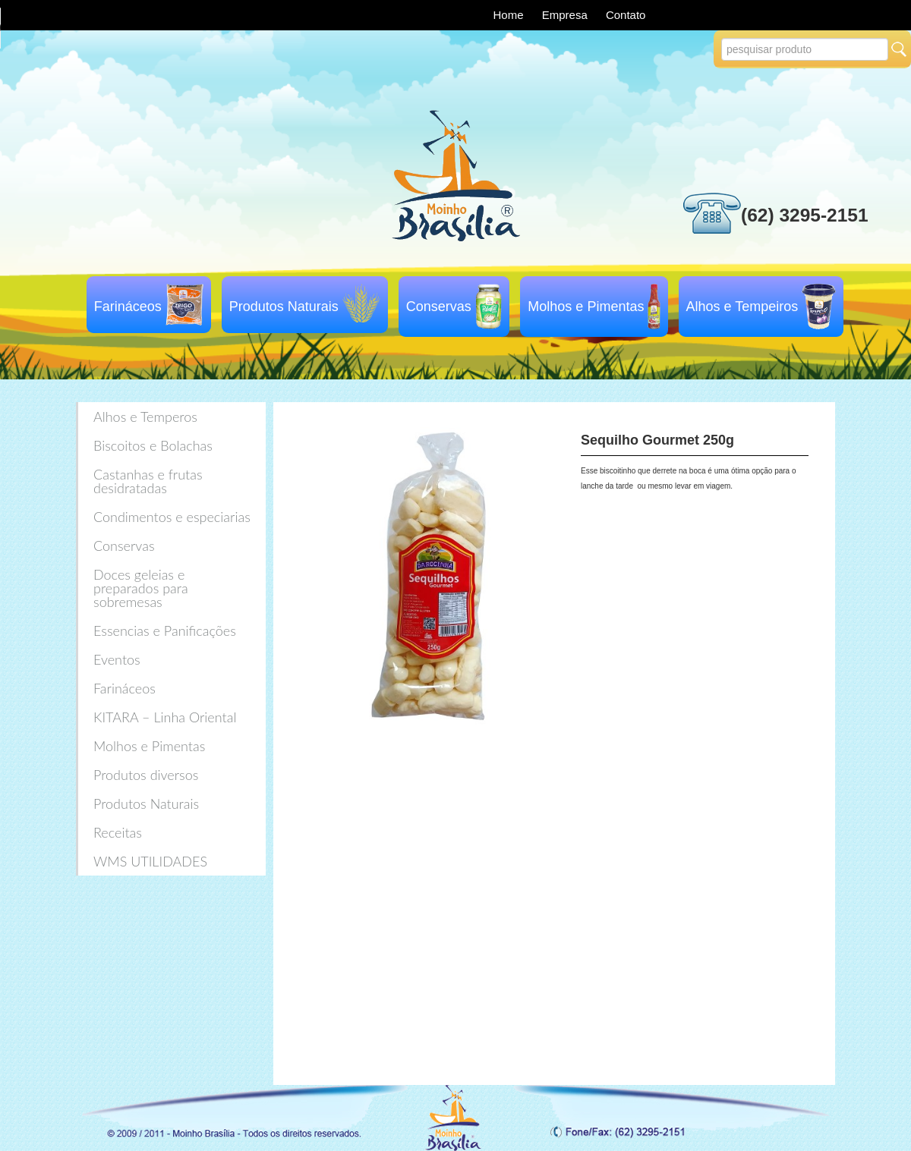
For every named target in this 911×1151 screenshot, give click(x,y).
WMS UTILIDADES (150, 861)
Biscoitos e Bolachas (153, 445)
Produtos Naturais (284, 306)
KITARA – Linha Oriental (164, 717)
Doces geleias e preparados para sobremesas (140, 588)
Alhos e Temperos (145, 416)
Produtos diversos (145, 774)
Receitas (117, 832)
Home (510, 14)
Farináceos (128, 306)
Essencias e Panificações (164, 630)
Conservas (438, 306)
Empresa (566, 14)
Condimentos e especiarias (172, 516)
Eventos (116, 659)
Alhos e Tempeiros (742, 306)
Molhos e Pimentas (586, 306)
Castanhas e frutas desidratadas (148, 481)
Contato (626, 14)
